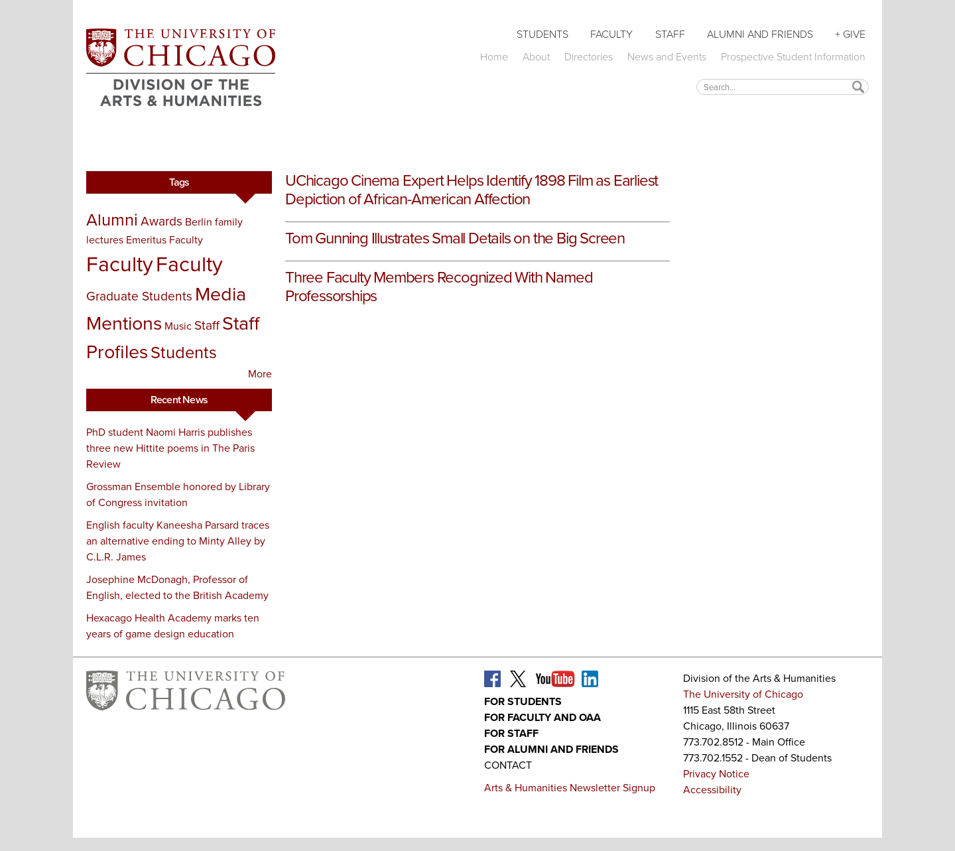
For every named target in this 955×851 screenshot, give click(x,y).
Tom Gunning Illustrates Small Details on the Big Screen (455, 238)
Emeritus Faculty (164, 239)
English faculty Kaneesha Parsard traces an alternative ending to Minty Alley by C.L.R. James (177, 540)
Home (494, 56)
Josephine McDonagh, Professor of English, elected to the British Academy (177, 587)
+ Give (850, 34)
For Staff (511, 733)
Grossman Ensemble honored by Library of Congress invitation (178, 494)
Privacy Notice (716, 773)
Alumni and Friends (760, 34)
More (260, 373)
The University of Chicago (743, 694)
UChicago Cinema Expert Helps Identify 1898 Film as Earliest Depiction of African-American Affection (471, 189)
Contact (508, 765)
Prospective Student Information (793, 56)
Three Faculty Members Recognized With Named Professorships (438, 286)
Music (178, 326)
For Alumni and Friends (551, 749)
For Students (523, 701)
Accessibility (712, 789)
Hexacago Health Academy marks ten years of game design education (172, 625)
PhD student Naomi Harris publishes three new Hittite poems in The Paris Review (170, 448)
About (536, 56)
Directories (588, 56)
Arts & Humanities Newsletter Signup (569, 787)
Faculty (611, 34)
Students (542, 34)
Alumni (112, 219)
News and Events (666, 56)
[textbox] (782, 86)
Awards (161, 221)
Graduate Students (139, 296)
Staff (670, 34)
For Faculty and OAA (542, 717)
